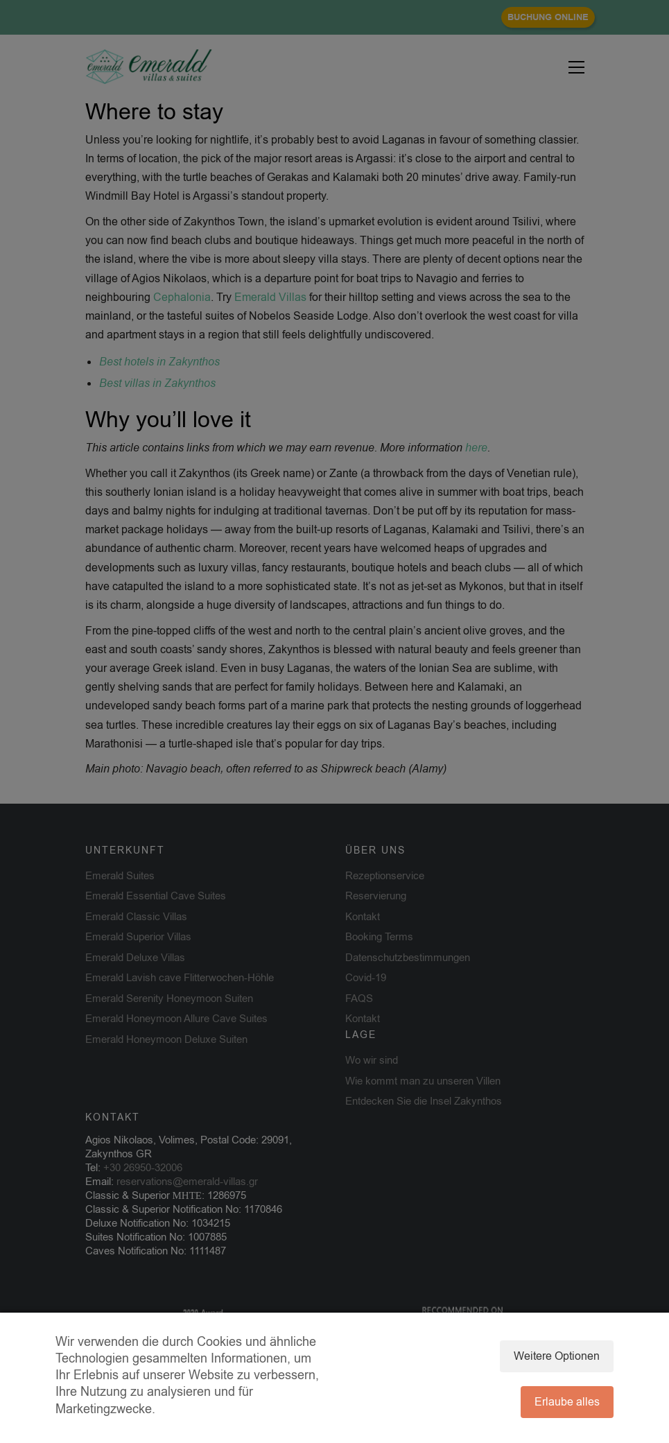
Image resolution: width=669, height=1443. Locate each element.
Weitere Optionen (557, 1356)
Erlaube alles (567, 1402)
